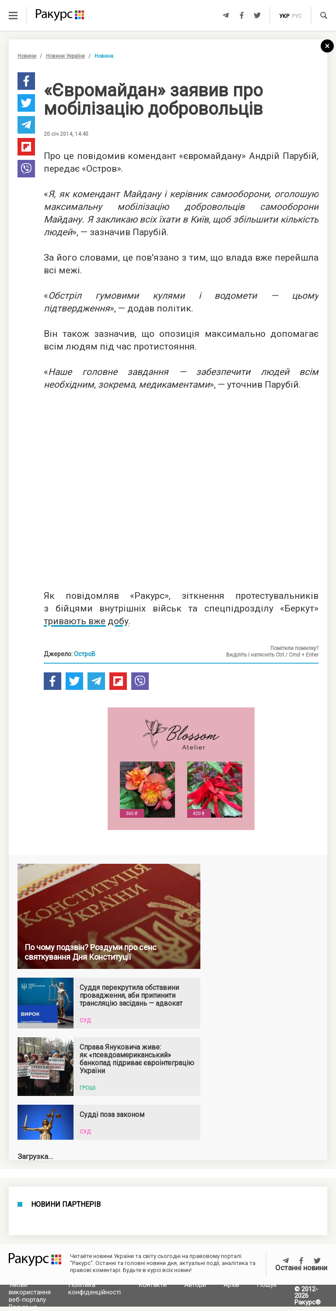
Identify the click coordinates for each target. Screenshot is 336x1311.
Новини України (65, 56)
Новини (27, 56)
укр (284, 16)
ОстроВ (84, 653)
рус (297, 16)
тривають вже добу (86, 621)
